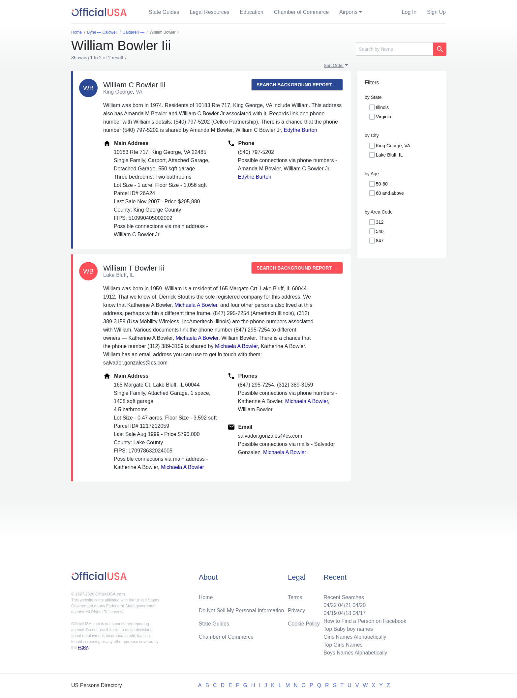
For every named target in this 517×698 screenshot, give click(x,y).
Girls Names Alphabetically (354, 637)
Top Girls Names (342, 645)
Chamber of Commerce (301, 12)
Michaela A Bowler (195, 305)
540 (379, 231)
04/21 (344, 605)
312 (379, 222)
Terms (295, 597)
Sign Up (436, 12)
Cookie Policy (304, 623)
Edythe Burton (300, 130)
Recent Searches (343, 597)
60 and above (390, 193)
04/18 (344, 613)
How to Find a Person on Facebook (364, 621)
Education (251, 12)
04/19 (330, 613)
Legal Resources (209, 12)
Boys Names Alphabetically (355, 652)
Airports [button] (348, 12)
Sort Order (334, 65)
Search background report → (297, 84)
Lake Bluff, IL (389, 155)
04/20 (359, 605)
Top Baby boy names (348, 629)
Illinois (382, 107)
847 (379, 241)
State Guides (164, 12)
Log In (409, 12)
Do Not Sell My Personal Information (241, 610)
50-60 (382, 184)
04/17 (359, 613)
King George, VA (393, 146)
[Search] (394, 49)
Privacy (296, 610)
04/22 (330, 605)
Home (206, 597)
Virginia (383, 117)
